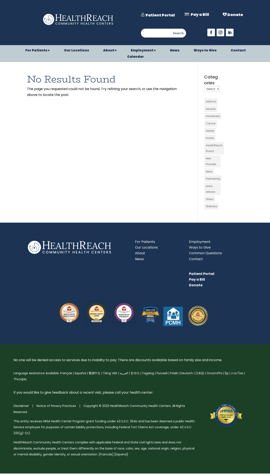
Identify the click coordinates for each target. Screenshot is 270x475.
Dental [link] (210, 131)
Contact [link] (238, 50)
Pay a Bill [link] (197, 281)
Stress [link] (210, 200)
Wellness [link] (211, 208)
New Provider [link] (211, 162)
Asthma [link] (211, 101)
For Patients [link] (36, 50)
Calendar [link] (135, 57)
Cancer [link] (211, 124)
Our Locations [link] (76, 50)
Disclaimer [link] (21, 407)
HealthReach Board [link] (214, 148)
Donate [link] (195, 286)
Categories (211, 80)
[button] (211, 32)
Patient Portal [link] (201, 275)
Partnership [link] (213, 180)
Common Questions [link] (205, 254)
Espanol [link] (121, 456)
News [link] (175, 50)
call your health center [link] (133, 394)
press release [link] (210, 190)
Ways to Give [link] (205, 50)
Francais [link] (106, 456)
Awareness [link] (213, 116)
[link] (78, 25)
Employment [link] (142, 50)
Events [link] (210, 138)
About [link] (108, 50)
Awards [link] (211, 109)
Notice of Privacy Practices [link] (56, 407)
